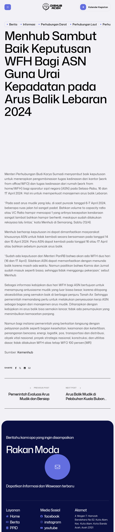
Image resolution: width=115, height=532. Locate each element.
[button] (95, 7)
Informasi (29, 24)
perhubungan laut (85, 24)
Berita (13, 24)
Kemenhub (25, 352)
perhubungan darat (54, 24)
